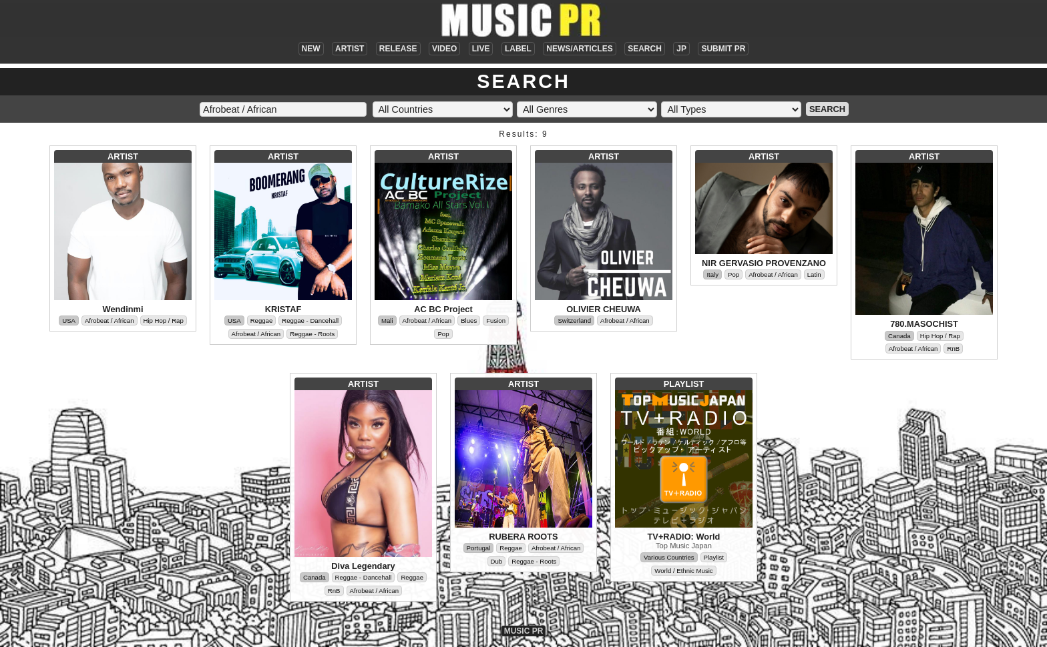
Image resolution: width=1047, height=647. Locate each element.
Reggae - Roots (312, 334)
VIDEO (444, 48)
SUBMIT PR (723, 48)
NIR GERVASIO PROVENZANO (764, 263)
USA (68, 320)
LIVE (481, 48)
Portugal (479, 548)
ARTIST (349, 48)
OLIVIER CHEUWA (603, 309)
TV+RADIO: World (684, 537)
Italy (712, 274)
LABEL (518, 48)
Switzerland (574, 320)
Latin (814, 274)
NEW (311, 48)
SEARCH (645, 48)
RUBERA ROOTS (523, 537)
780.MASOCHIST (924, 324)
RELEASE (398, 48)
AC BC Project (443, 309)
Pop (443, 334)
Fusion (495, 320)
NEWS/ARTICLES (579, 48)
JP (681, 48)
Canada (899, 336)
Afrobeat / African (109, 320)
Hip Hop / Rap (164, 320)
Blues (469, 320)
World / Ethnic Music (683, 570)
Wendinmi (123, 309)
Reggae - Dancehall (310, 320)
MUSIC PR (524, 631)
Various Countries (669, 557)
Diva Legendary (363, 566)
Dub (497, 561)
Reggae (261, 320)
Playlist (714, 557)
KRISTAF (283, 309)
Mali (387, 320)
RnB (953, 348)
